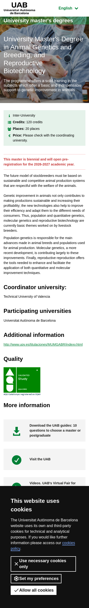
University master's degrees (38, 21)
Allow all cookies (34, 590)
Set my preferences (36, 578)
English (71, 7)
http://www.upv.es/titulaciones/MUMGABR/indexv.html (43, 344)
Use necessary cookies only (40, 563)
